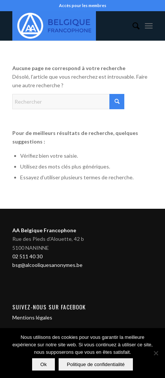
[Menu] (149, 26)
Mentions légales (32, 317)
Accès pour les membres (82, 5)
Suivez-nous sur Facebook (49, 307)
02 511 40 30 (27, 256)
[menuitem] (132, 26)
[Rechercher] (132, 26)
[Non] (155, 353)
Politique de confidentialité (96, 364)
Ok (43, 364)
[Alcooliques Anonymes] (68, 26)
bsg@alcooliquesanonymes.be (47, 265)
